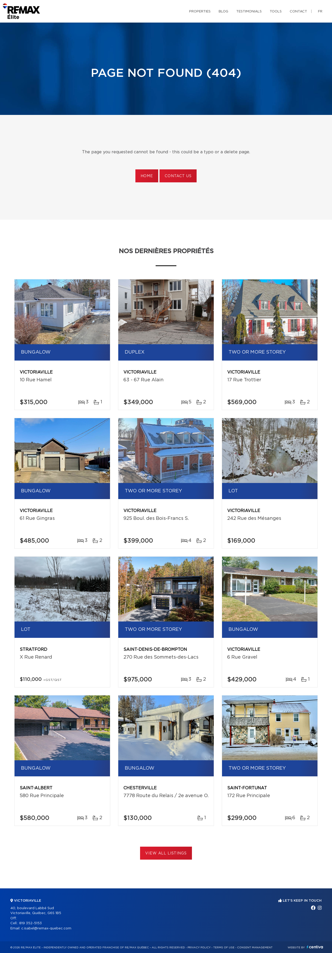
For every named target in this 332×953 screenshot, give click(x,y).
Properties (200, 11)
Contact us (178, 176)
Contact (298, 11)
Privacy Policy (199, 947)
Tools (276, 11)
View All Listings (165, 853)
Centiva (315, 947)
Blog (223, 11)
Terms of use (223, 947)
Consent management (255, 947)
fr (320, 11)
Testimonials (249, 11)
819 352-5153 (30, 923)
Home (147, 176)
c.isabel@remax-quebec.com (46, 928)
